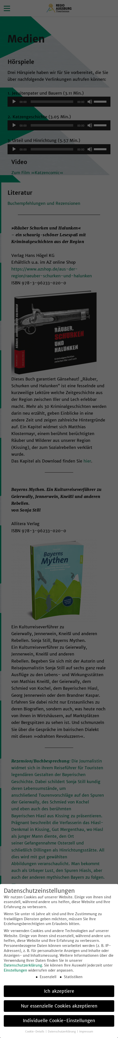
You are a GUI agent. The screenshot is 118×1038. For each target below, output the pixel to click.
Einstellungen (15, 979)
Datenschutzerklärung (23, 974)
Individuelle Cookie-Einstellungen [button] (59, 1030)
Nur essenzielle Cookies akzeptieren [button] (59, 1015)
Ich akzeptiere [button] (59, 1000)
